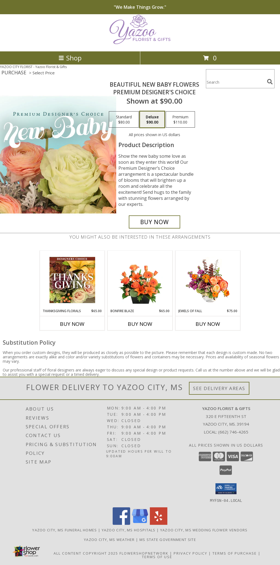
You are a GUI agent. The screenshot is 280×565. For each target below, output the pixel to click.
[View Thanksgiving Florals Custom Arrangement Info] (72, 280)
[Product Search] (235, 82)
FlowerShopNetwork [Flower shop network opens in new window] (143, 553)
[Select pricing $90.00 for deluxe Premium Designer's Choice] (152, 119)
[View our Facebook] (121, 523)
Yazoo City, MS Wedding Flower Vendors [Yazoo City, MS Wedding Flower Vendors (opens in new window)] (204, 529)
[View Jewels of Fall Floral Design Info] (208, 280)
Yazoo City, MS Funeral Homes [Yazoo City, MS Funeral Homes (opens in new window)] (64, 529)
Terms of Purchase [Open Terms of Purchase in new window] (234, 553)
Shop (70, 57)
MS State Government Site (167, 539)
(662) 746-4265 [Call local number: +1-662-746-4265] (233, 432)
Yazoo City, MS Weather (109, 539)
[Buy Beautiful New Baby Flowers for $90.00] (154, 222)
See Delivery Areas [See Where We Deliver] (219, 388)
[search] (270, 82)
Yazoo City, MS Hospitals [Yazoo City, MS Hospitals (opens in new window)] (129, 529)
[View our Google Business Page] (140, 523)
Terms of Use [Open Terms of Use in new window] (157, 556)
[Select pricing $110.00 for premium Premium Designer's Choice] (180, 119)
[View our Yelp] (158, 523)
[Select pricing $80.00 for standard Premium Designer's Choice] (124, 119)
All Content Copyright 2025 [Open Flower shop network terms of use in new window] (86, 553)
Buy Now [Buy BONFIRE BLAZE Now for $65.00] (140, 323)
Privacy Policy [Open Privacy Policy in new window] (190, 553)
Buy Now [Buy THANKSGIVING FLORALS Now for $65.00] (72, 323)
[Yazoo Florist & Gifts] (140, 43)
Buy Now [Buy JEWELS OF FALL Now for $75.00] (208, 323)
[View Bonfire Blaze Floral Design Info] (140, 280)
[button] (226, 488)
